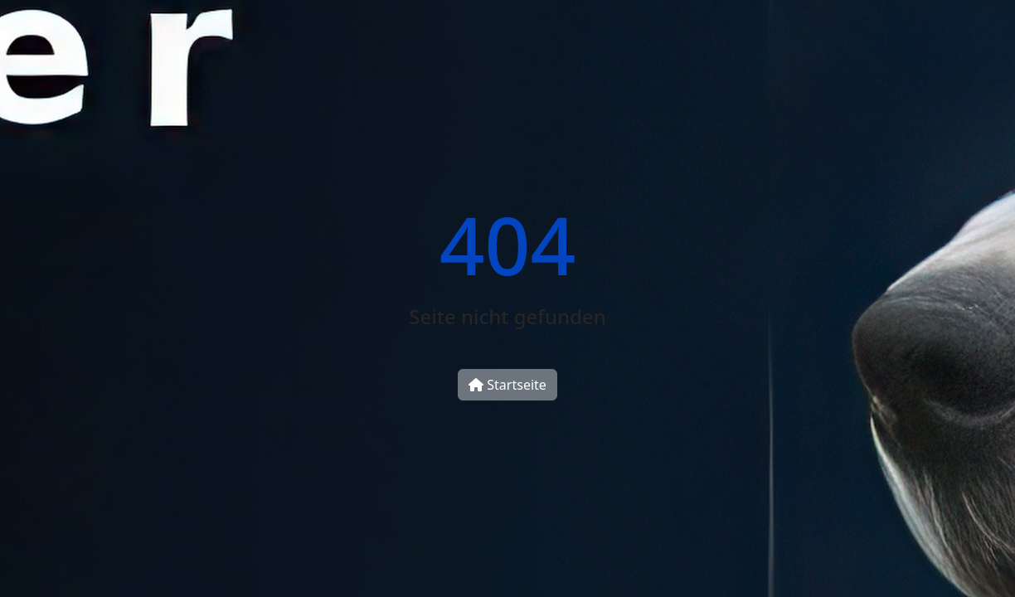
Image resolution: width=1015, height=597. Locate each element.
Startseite (507, 385)
